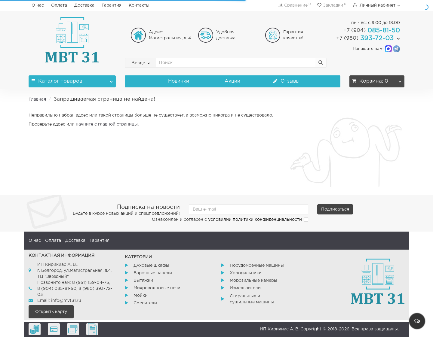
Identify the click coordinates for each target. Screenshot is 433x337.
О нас (38, 5)
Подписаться (335, 209)
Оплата (59, 5)
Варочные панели (153, 273)
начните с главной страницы (107, 124)
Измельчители (245, 288)
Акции (232, 81)
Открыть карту (51, 312)
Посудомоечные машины (257, 265)
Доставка (84, 5)
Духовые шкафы (151, 265)
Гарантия (111, 5)
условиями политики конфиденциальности (255, 219)
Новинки (178, 81)
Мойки (141, 295)
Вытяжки (143, 280)
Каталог (72, 79)
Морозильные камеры (253, 280)
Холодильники (246, 273)
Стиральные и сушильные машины (252, 299)
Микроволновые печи (157, 288)
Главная (37, 99)
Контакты (139, 5)
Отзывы (286, 81)
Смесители (145, 303)
